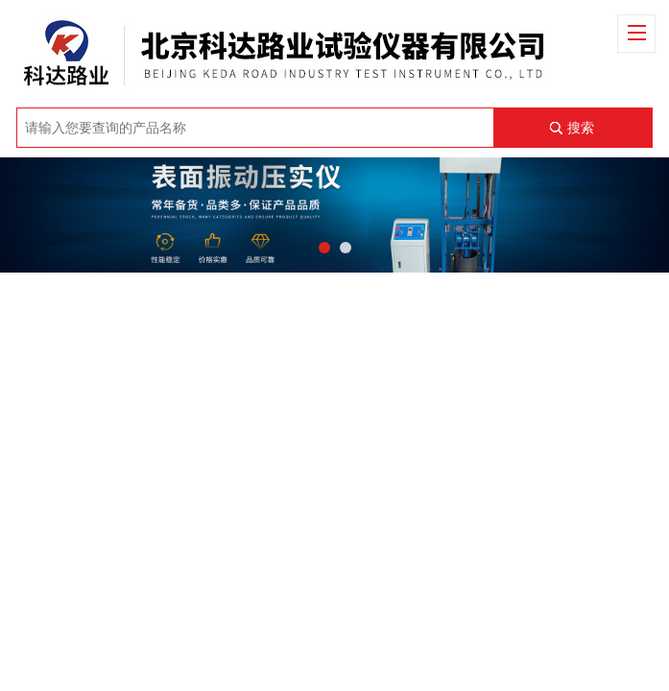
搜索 (580, 127)
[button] (324, 247)
